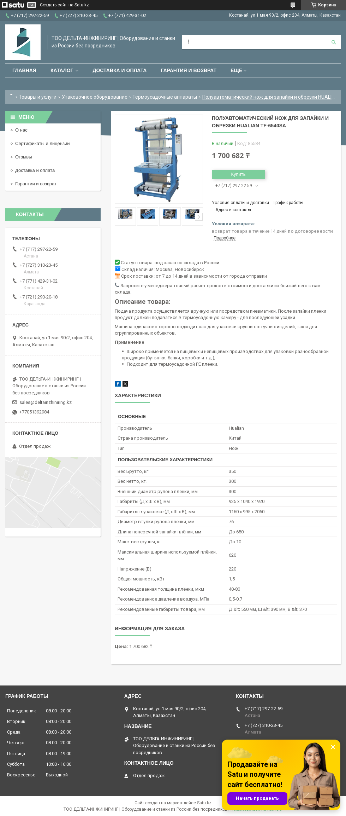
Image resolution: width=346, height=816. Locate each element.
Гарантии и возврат (35, 183)
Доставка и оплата (120, 70)
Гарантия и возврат (188, 70)
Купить (238, 174)
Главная (24, 70)
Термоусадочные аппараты (164, 97)
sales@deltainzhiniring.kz (45, 402)
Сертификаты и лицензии (42, 143)
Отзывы (23, 157)
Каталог (61, 70)
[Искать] (334, 42)
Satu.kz (204, 802)
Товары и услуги (37, 97)
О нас (21, 130)
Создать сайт (53, 4)
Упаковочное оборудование (94, 97)
